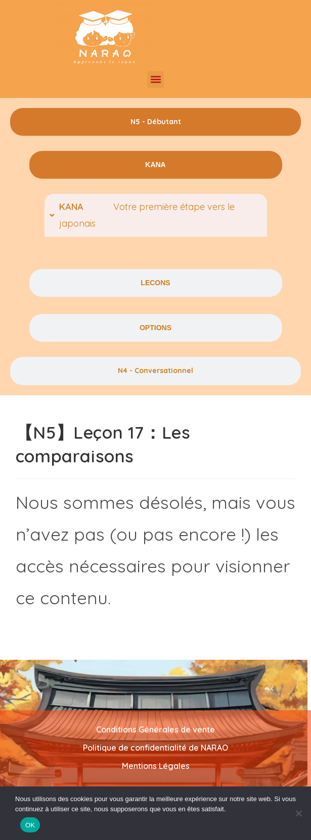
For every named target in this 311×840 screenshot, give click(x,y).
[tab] (155, 122)
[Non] (298, 813)
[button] (155, 79)
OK (30, 825)
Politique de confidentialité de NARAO (155, 748)
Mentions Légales (156, 766)
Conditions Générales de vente (155, 729)
